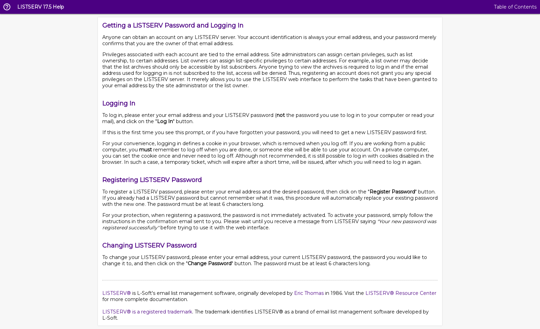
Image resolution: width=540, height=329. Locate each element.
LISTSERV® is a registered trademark (147, 312)
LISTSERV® (116, 293)
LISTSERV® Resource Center (400, 293)
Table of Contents (515, 7)
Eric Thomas (309, 293)
